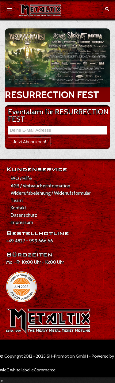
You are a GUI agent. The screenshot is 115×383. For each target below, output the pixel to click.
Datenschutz (24, 215)
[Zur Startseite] (40, 10)
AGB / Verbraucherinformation (40, 186)
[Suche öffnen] (107, 9)
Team (17, 200)
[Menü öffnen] (9, 8)
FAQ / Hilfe (21, 178)
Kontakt (18, 208)
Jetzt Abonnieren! (29, 141)
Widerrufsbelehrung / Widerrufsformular (50, 193)
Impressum (22, 222)
